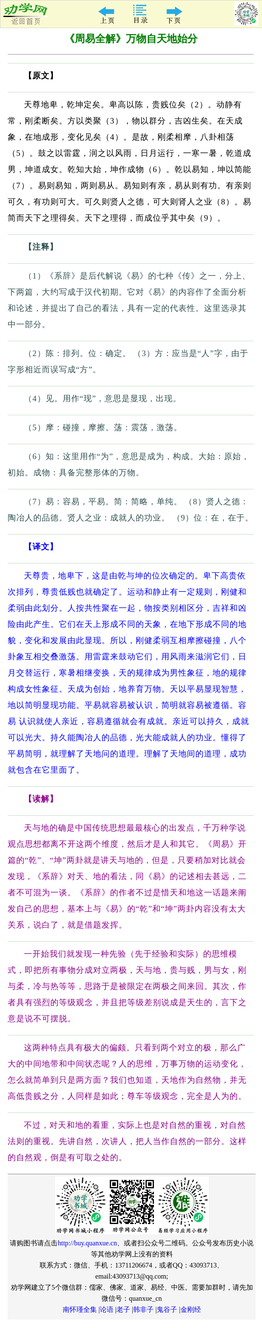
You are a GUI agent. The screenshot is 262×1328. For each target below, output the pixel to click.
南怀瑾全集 (80, 1309)
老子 (123, 1309)
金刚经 (190, 1309)
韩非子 (143, 1309)
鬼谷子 (167, 1309)
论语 (107, 1309)
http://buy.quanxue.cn (87, 1243)
